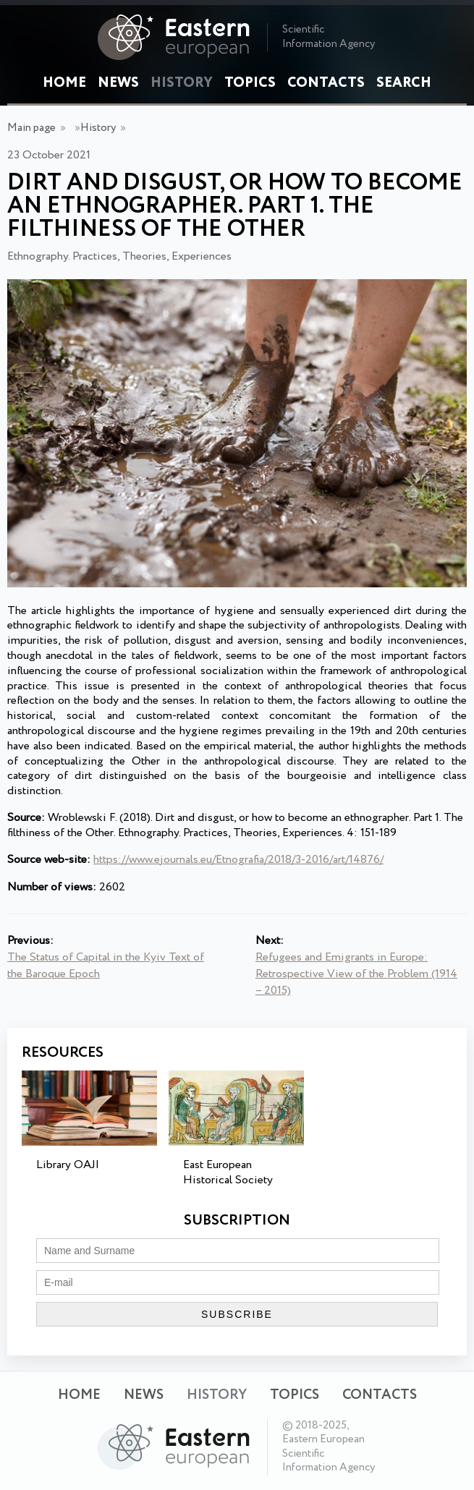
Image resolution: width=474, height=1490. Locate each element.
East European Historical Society (228, 1172)
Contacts (326, 83)
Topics (250, 83)
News (118, 83)
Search (403, 83)
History (182, 83)
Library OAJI (67, 1165)
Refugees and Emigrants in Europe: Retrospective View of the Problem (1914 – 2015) (356, 974)
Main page (31, 128)
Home (64, 83)
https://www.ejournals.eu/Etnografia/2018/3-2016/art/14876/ (238, 859)
